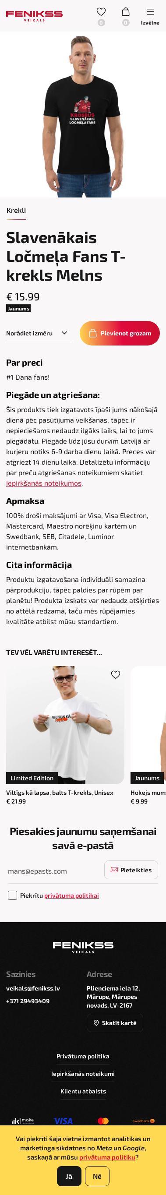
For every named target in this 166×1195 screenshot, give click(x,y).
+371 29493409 (27, 1001)
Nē (97, 1176)
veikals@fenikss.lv (33, 988)
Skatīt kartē (115, 1022)
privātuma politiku (107, 1157)
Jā (69, 1176)
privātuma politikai (71, 895)
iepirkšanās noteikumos (43, 483)
